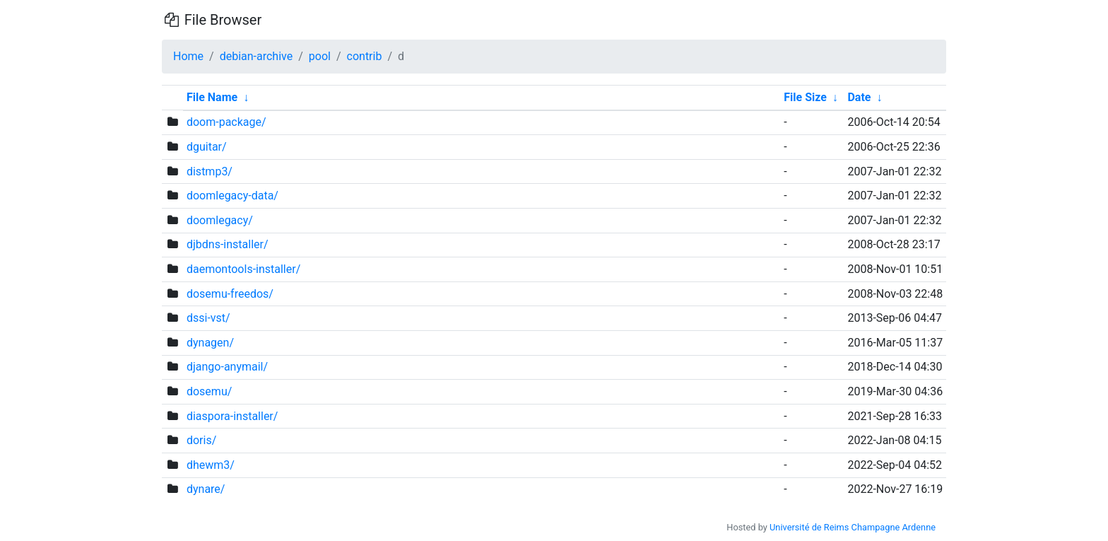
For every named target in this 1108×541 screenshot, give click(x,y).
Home (188, 56)
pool (320, 56)
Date (859, 97)
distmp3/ (209, 171)
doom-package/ (226, 122)
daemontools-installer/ (243, 269)
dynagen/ (210, 342)
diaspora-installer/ (232, 416)
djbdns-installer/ (228, 244)
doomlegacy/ (220, 220)
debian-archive (256, 56)
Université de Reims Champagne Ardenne (853, 527)
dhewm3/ (211, 465)
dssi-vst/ (208, 318)
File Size (805, 97)
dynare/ (206, 489)
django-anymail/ (227, 366)
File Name (212, 97)
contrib (364, 56)
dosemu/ (209, 391)
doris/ (201, 440)
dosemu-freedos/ (230, 294)
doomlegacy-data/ (232, 195)
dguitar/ (207, 146)
